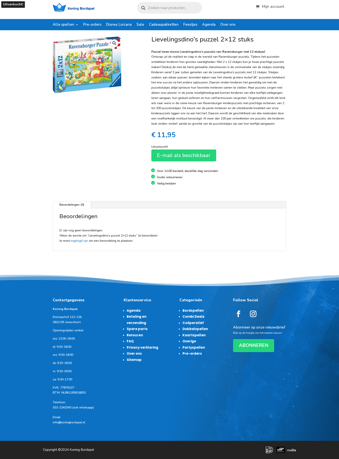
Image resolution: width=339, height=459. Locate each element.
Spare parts (137, 329)
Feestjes (190, 25)
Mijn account (273, 6)
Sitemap (134, 359)
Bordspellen (193, 310)
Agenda (209, 25)
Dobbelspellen (195, 329)
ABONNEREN (253, 345)
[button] (114, 43)
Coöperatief (193, 323)
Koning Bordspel (82, 450)
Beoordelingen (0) (71, 205)
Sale (140, 25)
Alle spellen (63, 25)
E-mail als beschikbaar (183, 155)
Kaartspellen (194, 335)
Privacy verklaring (142, 347)
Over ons (227, 25)
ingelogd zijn (79, 241)
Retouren (135, 335)
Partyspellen (193, 347)
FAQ (130, 341)
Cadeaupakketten (164, 25)
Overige (189, 341)
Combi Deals (193, 316)
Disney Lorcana (119, 25)
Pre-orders (92, 25)
